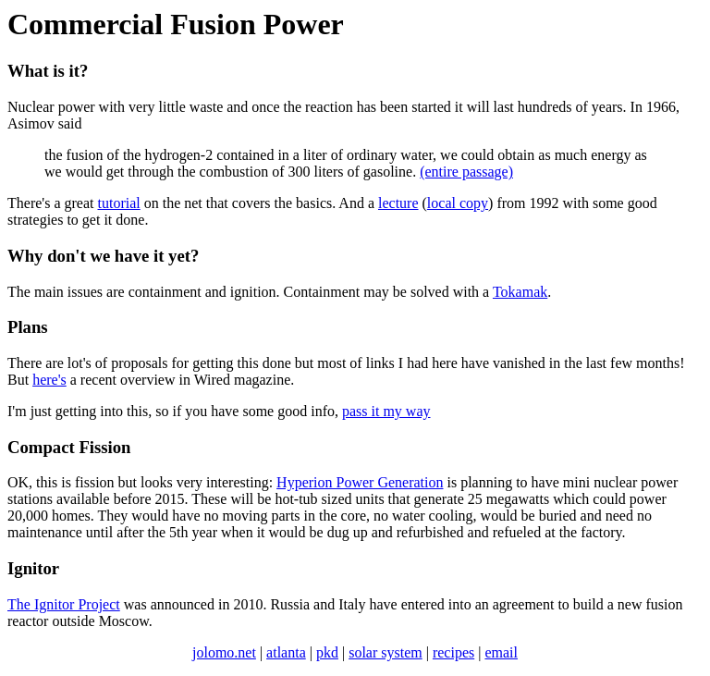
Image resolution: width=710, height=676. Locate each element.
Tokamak (520, 292)
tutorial (119, 203)
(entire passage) (466, 171)
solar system (385, 652)
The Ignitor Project (63, 604)
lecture (398, 203)
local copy (457, 203)
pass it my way (386, 411)
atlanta (286, 652)
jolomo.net (224, 652)
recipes (453, 652)
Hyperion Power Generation (359, 482)
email (501, 652)
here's (49, 379)
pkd (327, 652)
